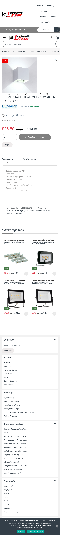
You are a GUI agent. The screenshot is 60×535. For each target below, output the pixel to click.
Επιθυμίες (7, 501)
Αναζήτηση (54, 44)
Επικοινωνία (45, 22)
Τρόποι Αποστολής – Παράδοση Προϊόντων (20, 412)
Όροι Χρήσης (9, 398)
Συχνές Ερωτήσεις (10, 381)
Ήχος (6, 433)
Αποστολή (50, 6)
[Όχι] (57, 526)
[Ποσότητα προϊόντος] (10, 137)
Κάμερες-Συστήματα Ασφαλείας (15, 429)
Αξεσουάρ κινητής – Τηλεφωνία (15, 447)
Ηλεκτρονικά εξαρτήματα (13, 469)
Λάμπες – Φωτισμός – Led (13, 455)
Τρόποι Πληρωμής (11, 416)
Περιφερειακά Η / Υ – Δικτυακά (15, 444)
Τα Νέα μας (8, 374)
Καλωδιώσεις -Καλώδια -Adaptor (16, 451)
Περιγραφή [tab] (7, 159)
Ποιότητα (7, 366)
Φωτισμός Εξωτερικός (46, 94)
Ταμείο (6, 497)
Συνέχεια (21, 531)
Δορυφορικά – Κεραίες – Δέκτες (15, 436)
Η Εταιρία (7, 363)
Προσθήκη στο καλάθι (36, 137)
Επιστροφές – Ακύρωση (12, 409)
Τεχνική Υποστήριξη (11, 512)
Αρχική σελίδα (7, 51)
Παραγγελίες (8, 490)
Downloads (8, 508)
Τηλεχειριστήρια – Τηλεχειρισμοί (15, 440)
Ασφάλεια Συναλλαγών (12, 405)
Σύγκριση (22, 115)
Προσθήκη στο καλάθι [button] (26, 274)
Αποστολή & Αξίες (10, 370)
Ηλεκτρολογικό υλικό (38, 51)
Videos (6, 377)
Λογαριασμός (9, 486)
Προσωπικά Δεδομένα (12, 401)
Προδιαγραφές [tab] (29, 159)
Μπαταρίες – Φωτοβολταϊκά (14, 458)
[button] (56, 60)
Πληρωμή (43, 11)
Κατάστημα (44, 17)
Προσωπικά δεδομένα (35, 531)
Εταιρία (40, 6)
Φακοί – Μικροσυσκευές (12, 473)
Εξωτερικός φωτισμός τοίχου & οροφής (14, 94)
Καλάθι (53, 17)
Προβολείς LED (49, 240)
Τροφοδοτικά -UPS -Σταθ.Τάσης (15, 466)
